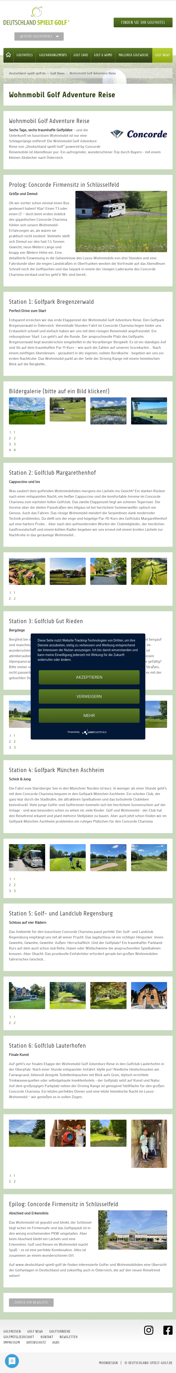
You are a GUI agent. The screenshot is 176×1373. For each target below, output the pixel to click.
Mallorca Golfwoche (133, 55)
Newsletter (68, 1337)
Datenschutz (36, 1342)
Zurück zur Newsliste (31, 1302)
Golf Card (81, 55)
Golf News (162, 55)
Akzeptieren (89, 677)
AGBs (55, 1342)
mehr (89, 715)
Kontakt (47, 1337)
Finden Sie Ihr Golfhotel (143, 22)
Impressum (11, 1342)
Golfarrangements (53, 55)
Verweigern (89, 696)
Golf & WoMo (103, 55)
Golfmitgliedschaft (18, 1337)
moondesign (108, 1363)
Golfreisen (12, 1331)
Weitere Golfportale (36, 36)
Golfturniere (60, 1331)
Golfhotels (24, 55)
